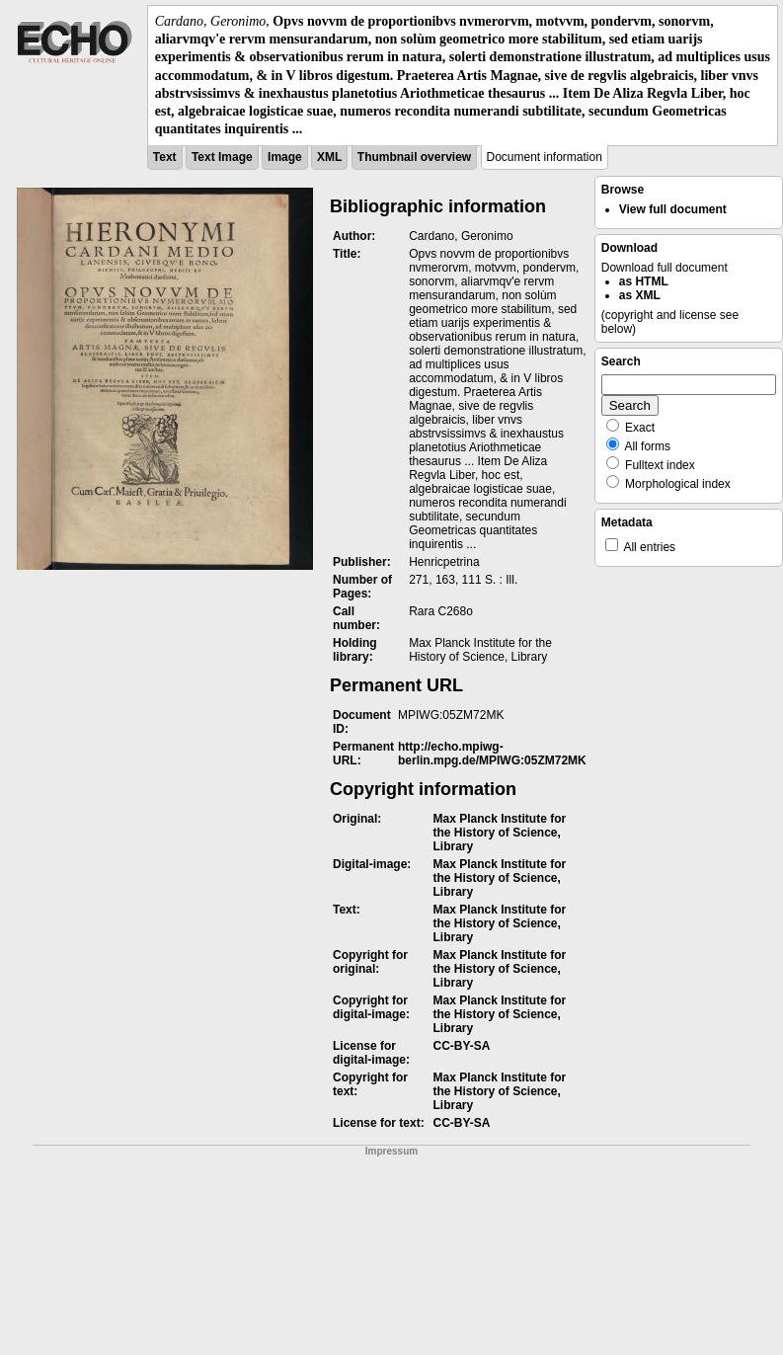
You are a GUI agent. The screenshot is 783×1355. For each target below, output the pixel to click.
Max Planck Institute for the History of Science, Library (499, 832)
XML (329, 157)
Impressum (391, 1151)
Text (165, 157)
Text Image (222, 157)
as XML (640, 295)
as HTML (643, 281)
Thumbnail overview (414, 157)
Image (285, 157)
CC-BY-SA (461, 1046)
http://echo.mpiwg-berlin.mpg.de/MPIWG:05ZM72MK (492, 753)
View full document (673, 209)
